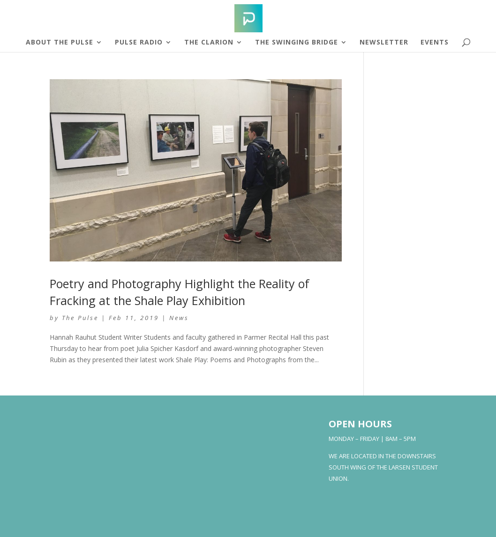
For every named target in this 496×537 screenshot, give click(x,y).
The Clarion (208, 42)
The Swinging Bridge (296, 42)
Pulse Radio (139, 42)
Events (435, 42)
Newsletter (384, 42)
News (179, 317)
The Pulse (80, 317)
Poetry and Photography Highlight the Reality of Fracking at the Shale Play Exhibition (179, 292)
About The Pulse (59, 42)
